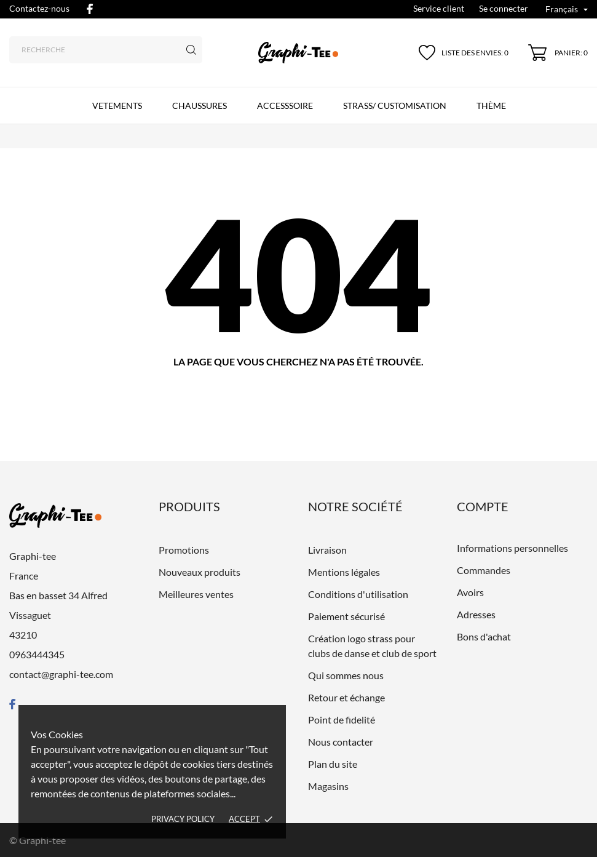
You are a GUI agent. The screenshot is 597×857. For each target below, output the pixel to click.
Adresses (476, 614)
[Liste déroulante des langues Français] (566, 10)
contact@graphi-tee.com (61, 674)
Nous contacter (340, 741)
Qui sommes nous (346, 675)
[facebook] (90, 9)
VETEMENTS (117, 105)
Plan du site (332, 764)
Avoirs (470, 592)
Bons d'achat (484, 636)
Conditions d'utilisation (358, 594)
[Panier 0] (558, 52)
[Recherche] (105, 49)
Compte (482, 506)
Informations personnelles (512, 548)
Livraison (327, 550)
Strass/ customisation (394, 105)
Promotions (184, 550)
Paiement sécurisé (346, 616)
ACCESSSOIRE (285, 105)
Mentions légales (344, 572)
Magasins (328, 786)
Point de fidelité (341, 719)
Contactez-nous (39, 8)
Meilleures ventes (196, 594)
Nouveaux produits (199, 572)
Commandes (483, 570)
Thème (491, 105)
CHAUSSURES (199, 105)
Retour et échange (346, 697)
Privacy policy (183, 819)
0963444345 (37, 654)
